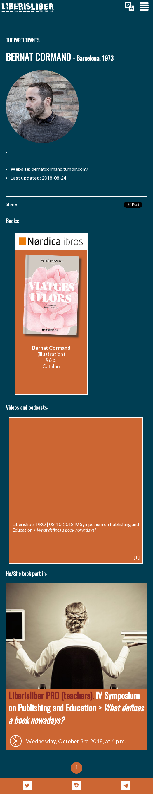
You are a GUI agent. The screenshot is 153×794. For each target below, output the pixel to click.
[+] (137, 557)
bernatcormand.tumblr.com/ (59, 169)
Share (11, 204)
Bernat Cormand (51, 348)
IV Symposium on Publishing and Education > (75, 526)
